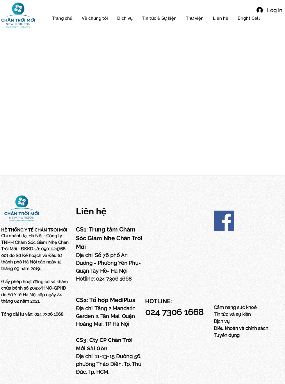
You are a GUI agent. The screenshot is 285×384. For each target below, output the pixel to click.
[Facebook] (224, 221)
